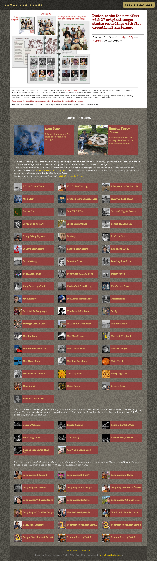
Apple (97, 41)
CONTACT (86, 551)
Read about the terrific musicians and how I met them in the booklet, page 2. (47, 101)
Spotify (128, 37)
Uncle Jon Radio (72, 90)
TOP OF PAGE (72, 551)
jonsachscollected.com (110, 555)
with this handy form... (71, 176)
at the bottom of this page (50, 171)
